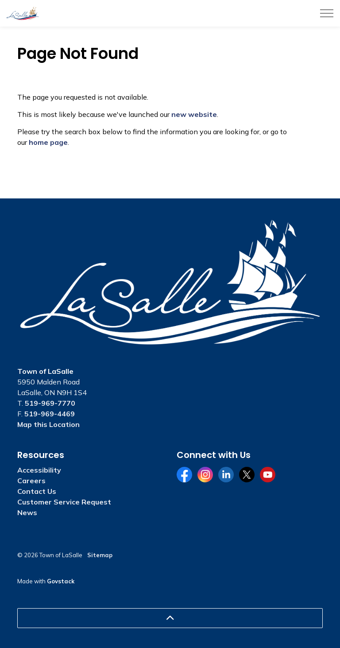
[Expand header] (326, 13)
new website (194, 114)
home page (48, 142)
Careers (31, 480)
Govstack (60, 581)
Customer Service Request (64, 501)
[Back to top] (170, 618)
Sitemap (99, 555)
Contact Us (36, 491)
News (27, 512)
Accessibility (39, 470)
